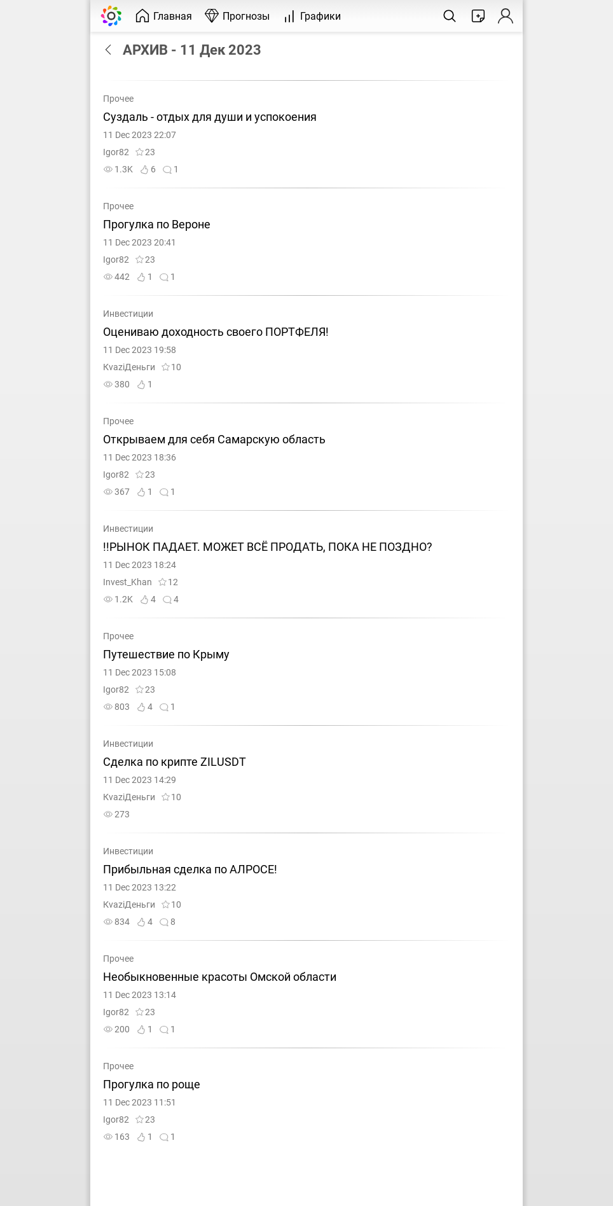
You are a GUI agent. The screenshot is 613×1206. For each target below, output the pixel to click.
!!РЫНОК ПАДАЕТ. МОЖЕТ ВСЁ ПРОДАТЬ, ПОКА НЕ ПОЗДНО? (267, 547)
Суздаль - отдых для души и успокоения (211, 117)
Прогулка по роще (153, 1084)
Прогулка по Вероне (156, 224)
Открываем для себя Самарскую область (215, 439)
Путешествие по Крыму (166, 654)
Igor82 (116, 152)
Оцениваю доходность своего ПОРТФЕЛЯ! (216, 332)
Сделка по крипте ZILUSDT (174, 762)
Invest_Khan (127, 582)
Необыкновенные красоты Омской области (221, 977)
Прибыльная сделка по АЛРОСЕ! (190, 869)
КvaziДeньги (129, 367)
